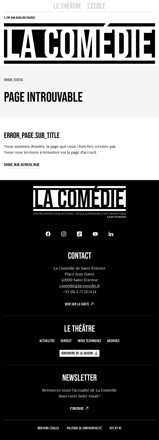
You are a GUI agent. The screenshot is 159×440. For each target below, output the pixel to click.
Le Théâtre (67, 5)
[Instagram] (64, 234)
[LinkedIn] (111, 234)
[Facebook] (48, 234)
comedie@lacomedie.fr (79, 286)
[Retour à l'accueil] (79, 202)
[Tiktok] (79, 234)
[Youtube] (95, 234)
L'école (96, 5)
